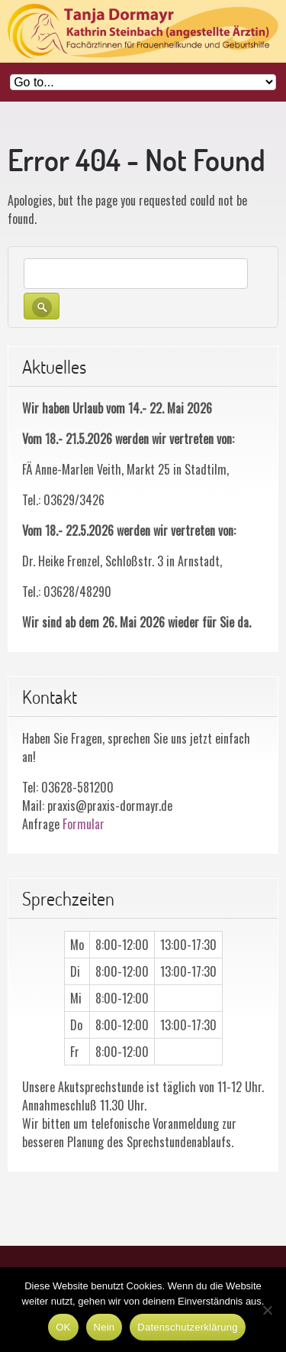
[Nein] (267, 1310)
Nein (104, 1327)
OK (63, 1327)
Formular (83, 824)
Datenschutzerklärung (187, 1327)
